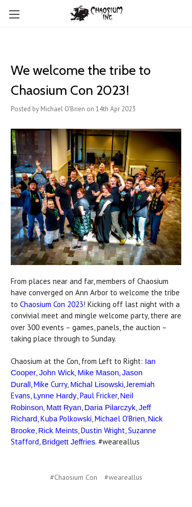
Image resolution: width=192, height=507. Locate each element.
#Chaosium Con (73, 477)
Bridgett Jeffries (68, 441)
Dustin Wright (103, 430)
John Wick (56, 372)
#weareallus (123, 477)
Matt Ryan (63, 407)
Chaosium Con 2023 (51, 304)
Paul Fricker (98, 395)
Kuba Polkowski (66, 418)
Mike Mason (98, 372)
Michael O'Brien (120, 418)
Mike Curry (50, 384)
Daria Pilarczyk (110, 407)
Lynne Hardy (55, 395)
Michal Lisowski (96, 384)
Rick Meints (58, 430)
